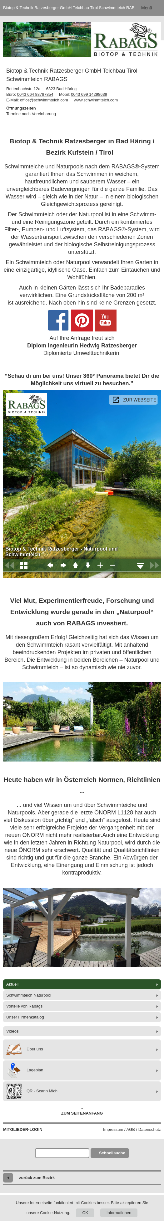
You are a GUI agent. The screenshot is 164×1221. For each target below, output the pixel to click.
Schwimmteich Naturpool (28, 995)
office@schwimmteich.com (44, 100)
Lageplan (24, 1070)
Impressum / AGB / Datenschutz (132, 1129)
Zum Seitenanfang (82, 1111)
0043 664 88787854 (35, 94)
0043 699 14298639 (89, 94)
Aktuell (12, 984)
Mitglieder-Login (22, 1129)
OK (85, 1212)
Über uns (24, 1049)
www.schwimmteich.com (96, 100)
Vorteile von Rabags (24, 1006)
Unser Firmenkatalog (25, 1017)
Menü (146, 7)
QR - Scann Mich (31, 1091)
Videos (12, 1031)
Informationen (119, 1212)
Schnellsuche (112, 1153)
